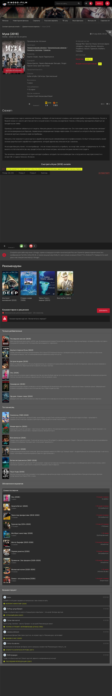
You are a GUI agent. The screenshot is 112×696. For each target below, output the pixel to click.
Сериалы (41, 20)
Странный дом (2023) (13, 620)
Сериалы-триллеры (34, 55)
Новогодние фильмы (24, 20)
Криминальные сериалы (57, 52)
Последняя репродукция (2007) (18, 666)
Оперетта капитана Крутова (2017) (19, 655)
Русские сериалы (58, 20)
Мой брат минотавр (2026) (15, 608)
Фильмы (6, 20)
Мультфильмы (88, 20)
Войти (98, 3)
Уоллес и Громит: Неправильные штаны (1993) (23, 631)
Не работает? (104, 178)
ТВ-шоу (74, 20)
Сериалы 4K (56, 25)
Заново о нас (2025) (13, 643)
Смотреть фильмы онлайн (11, 31)
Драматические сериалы (30, 31)
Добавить (103, 315)
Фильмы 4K (104, 20)
